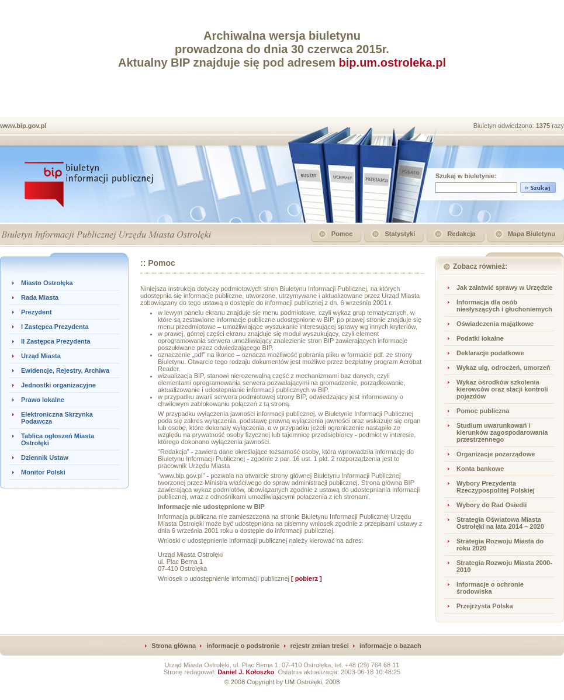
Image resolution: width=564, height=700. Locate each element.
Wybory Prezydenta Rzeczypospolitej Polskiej (495, 487)
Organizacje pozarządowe (495, 454)
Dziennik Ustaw (44, 457)
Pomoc (342, 233)
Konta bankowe (480, 468)
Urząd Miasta (41, 355)
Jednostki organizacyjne (58, 385)
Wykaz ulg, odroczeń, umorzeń (503, 367)
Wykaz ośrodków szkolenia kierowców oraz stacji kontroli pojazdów (502, 389)
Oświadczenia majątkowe (495, 323)
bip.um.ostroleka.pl (392, 62)
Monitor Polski (43, 472)
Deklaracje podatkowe (490, 352)
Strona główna (173, 645)
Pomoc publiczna (482, 410)
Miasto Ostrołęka (47, 282)
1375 (544, 125)
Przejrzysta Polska (484, 605)
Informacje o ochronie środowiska (490, 588)
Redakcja (461, 233)
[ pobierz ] (306, 578)
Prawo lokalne (42, 399)
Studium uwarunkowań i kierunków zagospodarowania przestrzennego (502, 432)
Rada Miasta (39, 297)
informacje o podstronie (242, 645)
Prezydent (36, 312)
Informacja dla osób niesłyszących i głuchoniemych (504, 306)
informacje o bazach (390, 645)
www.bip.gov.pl (23, 125)
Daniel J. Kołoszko (245, 671)
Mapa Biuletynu (531, 233)
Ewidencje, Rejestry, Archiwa (65, 370)
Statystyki (400, 233)
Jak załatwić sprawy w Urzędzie (504, 287)
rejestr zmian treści (319, 645)
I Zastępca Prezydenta (55, 326)
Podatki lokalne (480, 338)
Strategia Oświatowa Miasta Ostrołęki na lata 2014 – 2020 (500, 523)
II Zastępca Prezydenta (56, 341)
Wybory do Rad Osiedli (491, 504)
